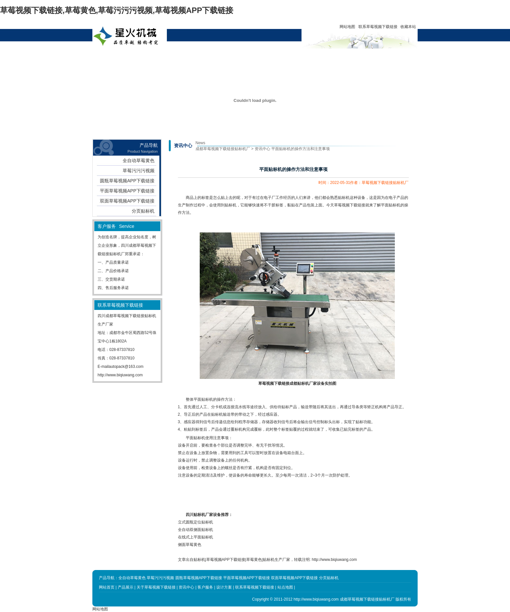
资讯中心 (212, 56)
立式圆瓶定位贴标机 (195, 522)
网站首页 (123, 56)
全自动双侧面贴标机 (195, 529)
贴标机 (230, 205)
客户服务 (271, 56)
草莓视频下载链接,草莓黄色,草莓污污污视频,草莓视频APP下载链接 (116, 10)
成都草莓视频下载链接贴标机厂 (222, 148)
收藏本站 (408, 26)
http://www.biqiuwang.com (120, 375)
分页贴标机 (143, 211)
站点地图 (285, 587)
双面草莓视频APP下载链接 (127, 200)
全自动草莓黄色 (138, 160)
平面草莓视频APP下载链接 (127, 190)
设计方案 (242, 56)
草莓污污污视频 (138, 170)
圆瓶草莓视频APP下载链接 (127, 180)
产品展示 (153, 56)
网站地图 (347, 26)
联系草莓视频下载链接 (377, 26)
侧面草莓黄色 (189, 544)
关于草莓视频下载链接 (182, 58)
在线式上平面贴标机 (195, 537)
